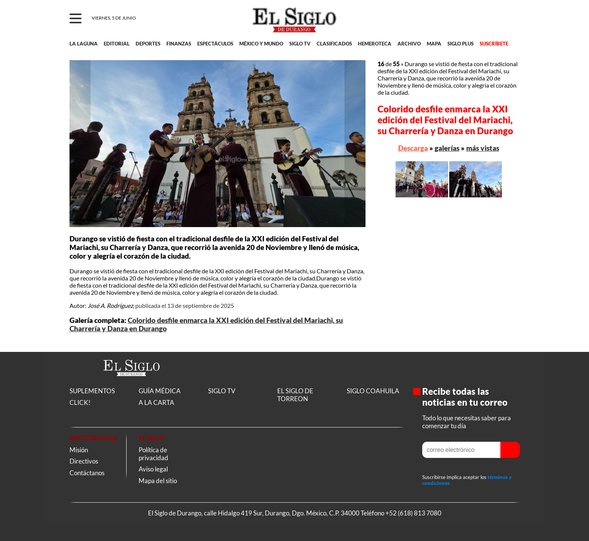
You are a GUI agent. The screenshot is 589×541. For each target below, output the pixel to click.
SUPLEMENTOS (92, 391)
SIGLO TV (300, 44)
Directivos (83, 461)
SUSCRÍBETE (494, 44)
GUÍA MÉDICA (160, 391)
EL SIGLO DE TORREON (295, 395)
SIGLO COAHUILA (373, 391)
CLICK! (80, 402)
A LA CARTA (156, 402)
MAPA (434, 44)
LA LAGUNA (83, 44)
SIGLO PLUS (460, 44)
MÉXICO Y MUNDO (261, 44)
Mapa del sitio (158, 481)
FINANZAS (178, 44)
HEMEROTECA (374, 44)
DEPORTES (148, 44)
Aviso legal (153, 469)
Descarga (413, 148)
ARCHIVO (409, 44)
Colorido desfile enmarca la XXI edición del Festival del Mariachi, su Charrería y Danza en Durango (445, 119)
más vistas (482, 148)
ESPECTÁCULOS (215, 44)
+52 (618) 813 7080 (413, 513)
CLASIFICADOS (334, 44)
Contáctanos (86, 473)
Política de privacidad (153, 454)
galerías (447, 148)
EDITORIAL (117, 44)
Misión (78, 450)
